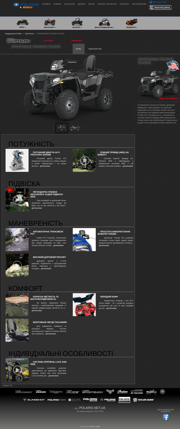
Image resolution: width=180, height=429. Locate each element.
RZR (40, 392)
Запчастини (76, 41)
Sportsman (92, 392)
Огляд (78, 49)
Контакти (124, 4)
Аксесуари (69, 4)
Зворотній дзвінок (162, 7)
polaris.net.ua (92, 408)
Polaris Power (57, 400)
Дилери (81, 4)
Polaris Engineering (124, 400)
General (56, 392)
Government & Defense (108, 400)
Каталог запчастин (107, 4)
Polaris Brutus (90, 400)
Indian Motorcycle (122, 392)
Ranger (23, 392)
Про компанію (139, 4)
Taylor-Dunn (143, 400)
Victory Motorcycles (110, 392)
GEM (162, 392)
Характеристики (95, 49)
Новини (57, 4)
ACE (72, 392)
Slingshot (34, 400)
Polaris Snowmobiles (136, 392)
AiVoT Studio (95, 426)
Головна (46, 4)
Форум (91, 4)
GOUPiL (74, 400)
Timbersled (151, 392)
